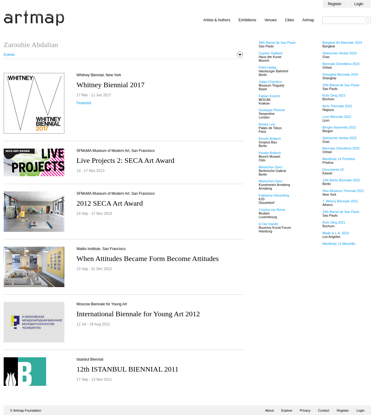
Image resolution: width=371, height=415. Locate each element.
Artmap (308, 20)
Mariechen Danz (271, 167)
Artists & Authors (216, 20)
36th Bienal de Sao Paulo (277, 42)
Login (358, 4)
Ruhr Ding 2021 (333, 222)
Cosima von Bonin (272, 209)
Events (9, 55)
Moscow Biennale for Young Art (102, 304)
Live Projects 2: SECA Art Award (125, 160)
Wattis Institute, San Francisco (101, 249)
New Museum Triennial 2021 (343, 191)
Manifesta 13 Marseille (338, 243)
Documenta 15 (333, 169)
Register (335, 4)
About (269, 410)
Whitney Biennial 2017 (111, 85)
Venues (270, 20)
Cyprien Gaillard (270, 53)
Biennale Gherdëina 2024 (340, 64)
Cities (289, 20)
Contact (323, 410)
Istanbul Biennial (90, 359)
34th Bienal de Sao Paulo (340, 212)
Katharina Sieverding (274, 195)
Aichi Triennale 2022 (337, 106)
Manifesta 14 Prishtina (338, 159)
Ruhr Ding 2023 (333, 95)
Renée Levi (267, 124)
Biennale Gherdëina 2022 (340, 148)
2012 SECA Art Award (110, 203)
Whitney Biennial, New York (99, 75)
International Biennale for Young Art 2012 (138, 314)
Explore (286, 410)
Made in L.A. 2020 (335, 233)
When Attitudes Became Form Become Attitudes (148, 258)
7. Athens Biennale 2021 (340, 201)
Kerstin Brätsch (270, 138)
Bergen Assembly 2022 (339, 127)
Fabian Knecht (269, 96)
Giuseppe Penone (272, 110)
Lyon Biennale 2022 (336, 116)
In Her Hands (268, 224)
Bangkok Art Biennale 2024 (342, 42)
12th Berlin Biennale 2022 (341, 180)
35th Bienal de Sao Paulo (340, 85)
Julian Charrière (270, 82)
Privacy (305, 410)
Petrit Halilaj (267, 67)
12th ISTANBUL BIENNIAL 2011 (128, 369)
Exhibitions (247, 20)
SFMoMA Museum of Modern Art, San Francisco (116, 151)
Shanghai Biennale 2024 (340, 74)
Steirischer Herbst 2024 (339, 53)
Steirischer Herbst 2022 (339, 138)
